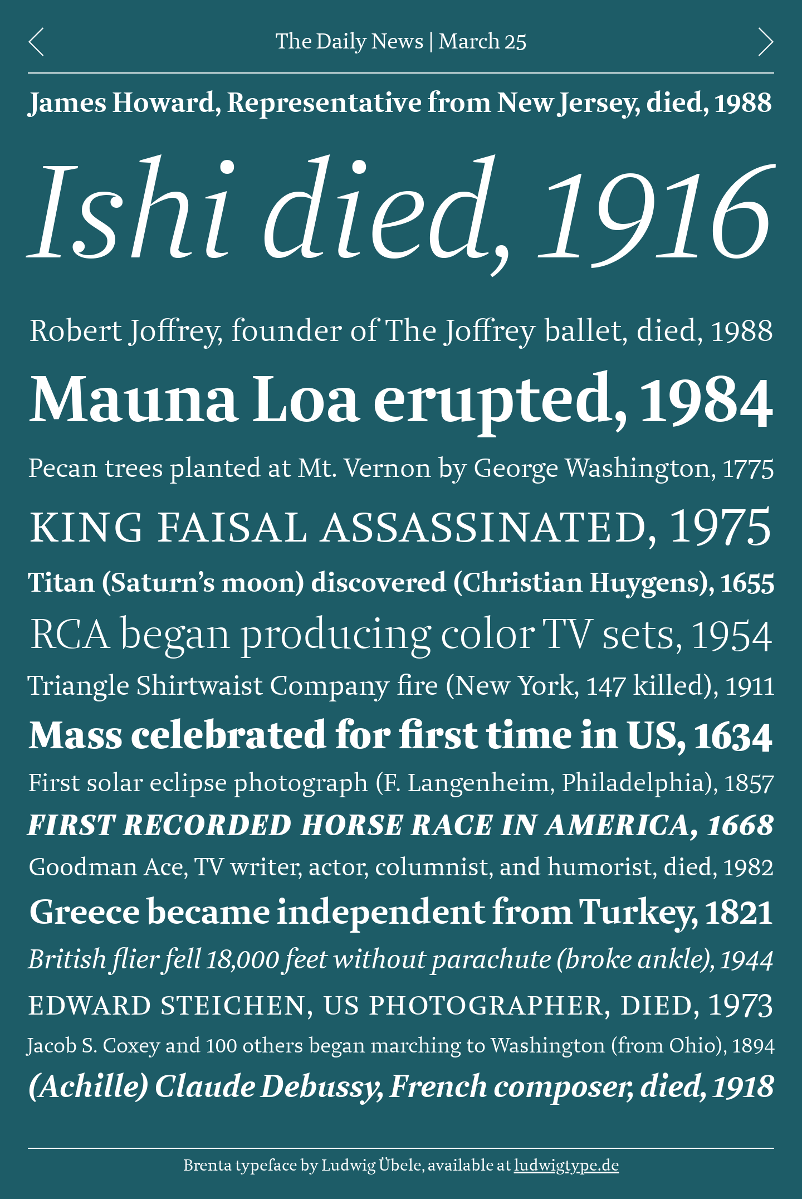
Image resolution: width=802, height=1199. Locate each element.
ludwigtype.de (566, 1166)
